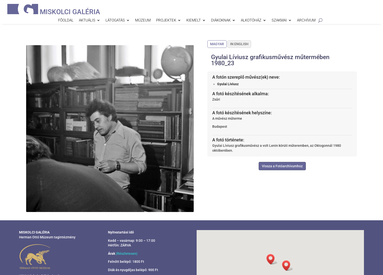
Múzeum (143, 20)
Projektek (166, 20)
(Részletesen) (127, 253)
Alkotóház (251, 20)
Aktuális (87, 20)
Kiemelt (193, 20)
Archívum (306, 20)
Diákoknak (221, 20)
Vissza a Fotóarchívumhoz (282, 166)
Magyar (217, 44)
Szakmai (279, 20)
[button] (287, 265)
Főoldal (66, 20)
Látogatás (115, 20)
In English (239, 44)
